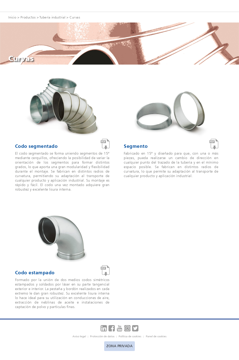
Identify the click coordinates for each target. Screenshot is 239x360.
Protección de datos (102, 336)
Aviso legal (79, 336)
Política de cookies (130, 336)
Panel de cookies (156, 336)
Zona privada (119, 346)
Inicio (12, 17)
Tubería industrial (52, 17)
